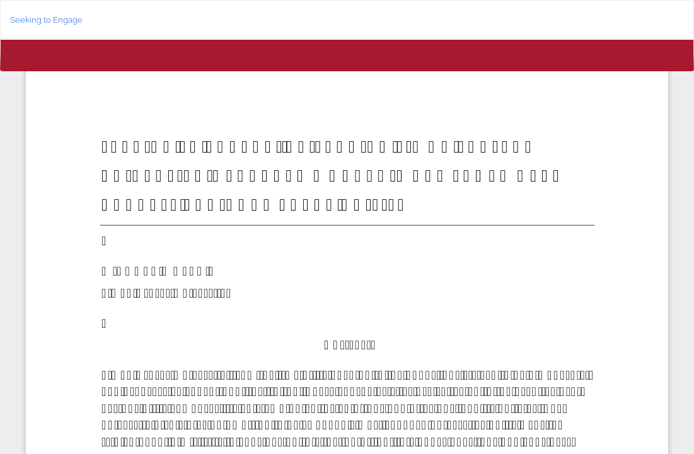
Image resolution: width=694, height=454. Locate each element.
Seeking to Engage (46, 20)
